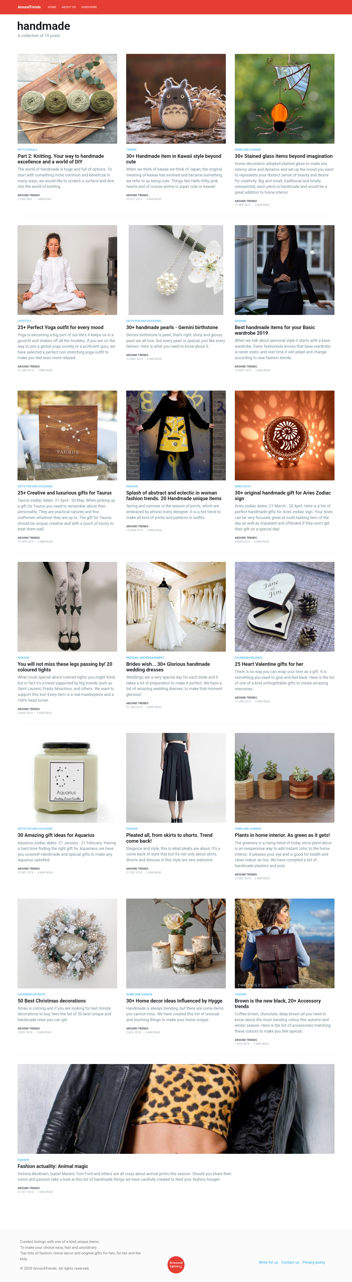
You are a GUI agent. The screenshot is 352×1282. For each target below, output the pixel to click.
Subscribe (89, 7)
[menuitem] (52, 7)
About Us (69, 7)
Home (52, 7)
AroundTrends (29, 7)
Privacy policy (313, 1262)
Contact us (290, 1262)
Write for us (268, 1262)
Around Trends (29, 195)
